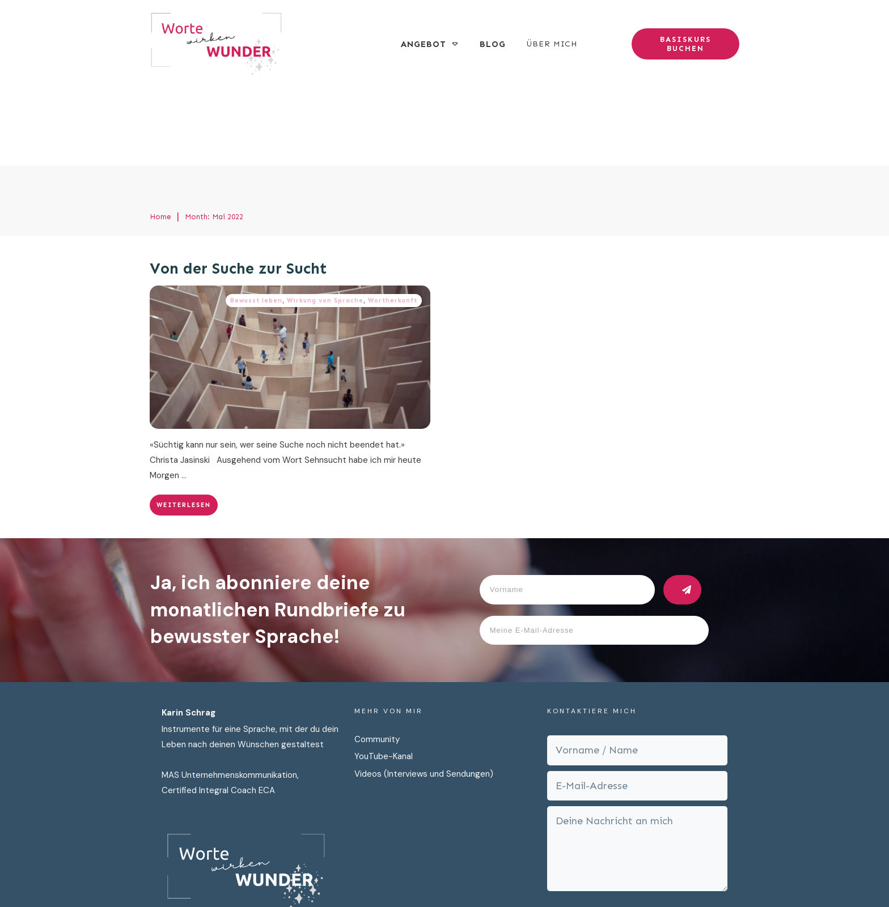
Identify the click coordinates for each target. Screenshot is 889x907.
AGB (614, 877)
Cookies (579, 877)
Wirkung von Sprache (325, 219)
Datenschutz (472, 877)
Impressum (531, 877)
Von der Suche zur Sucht (238, 188)
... (184, 394)
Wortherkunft (392, 219)
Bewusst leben (256, 219)
